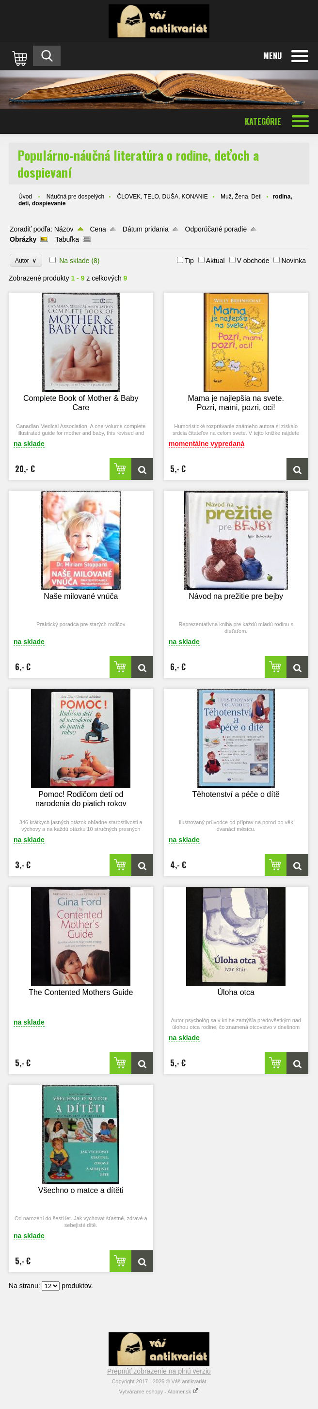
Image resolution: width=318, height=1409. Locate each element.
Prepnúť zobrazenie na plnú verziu (159, 1371)
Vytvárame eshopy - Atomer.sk (159, 1391)
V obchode (253, 261)
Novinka (293, 261)
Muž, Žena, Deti (241, 196)
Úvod (25, 196)
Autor (26, 260)
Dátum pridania (146, 229)
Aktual (215, 261)
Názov (64, 229)
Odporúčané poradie (216, 229)
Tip (189, 261)
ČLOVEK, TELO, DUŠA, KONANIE (162, 196)
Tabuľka (67, 239)
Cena (98, 229)
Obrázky (23, 239)
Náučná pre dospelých (75, 196)
